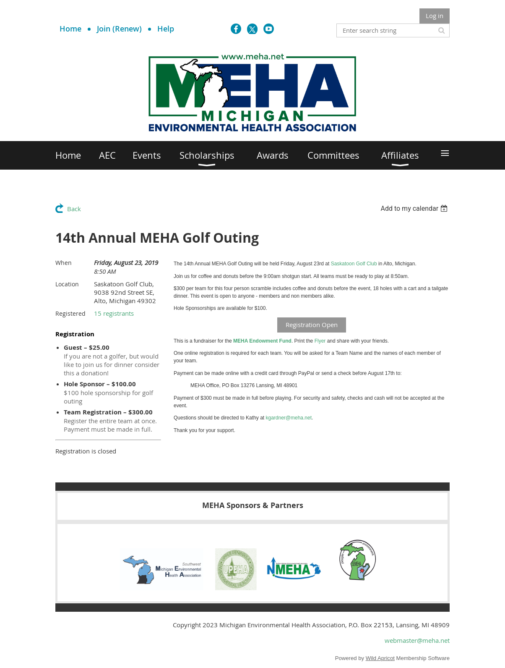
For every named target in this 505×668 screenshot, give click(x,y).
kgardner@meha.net (289, 418)
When (63, 263)
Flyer (320, 341)
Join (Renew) (119, 29)
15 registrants (114, 313)
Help (165, 29)
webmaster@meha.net (417, 640)
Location (67, 284)
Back (74, 208)
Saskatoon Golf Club (354, 264)
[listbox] (415, 208)
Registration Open (312, 324)
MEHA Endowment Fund (262, 341)
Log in (434, 15)
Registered (70, 313)
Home (70, 29)
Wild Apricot (380, 658)
